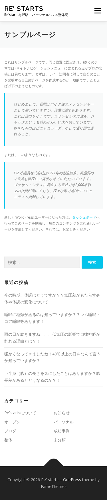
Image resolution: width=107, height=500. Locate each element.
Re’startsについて (20, 412)
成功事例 (62, 430)
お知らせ (62, 412)
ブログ (10, 430)
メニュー (98, 10)
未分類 (60, 440)
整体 (8, 440)
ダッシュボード (84, 217)
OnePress (72, 479)
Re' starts (23, 8)
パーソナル (64, 422)
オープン (12, 422)
